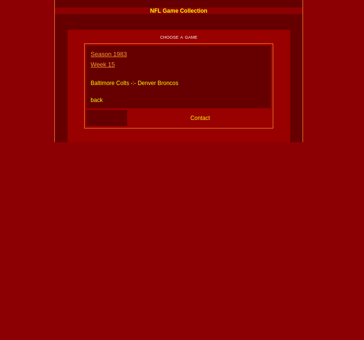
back (97, 100)
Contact (200, 118)
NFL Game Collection (179, 11)
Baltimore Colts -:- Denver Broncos (134, 83)
